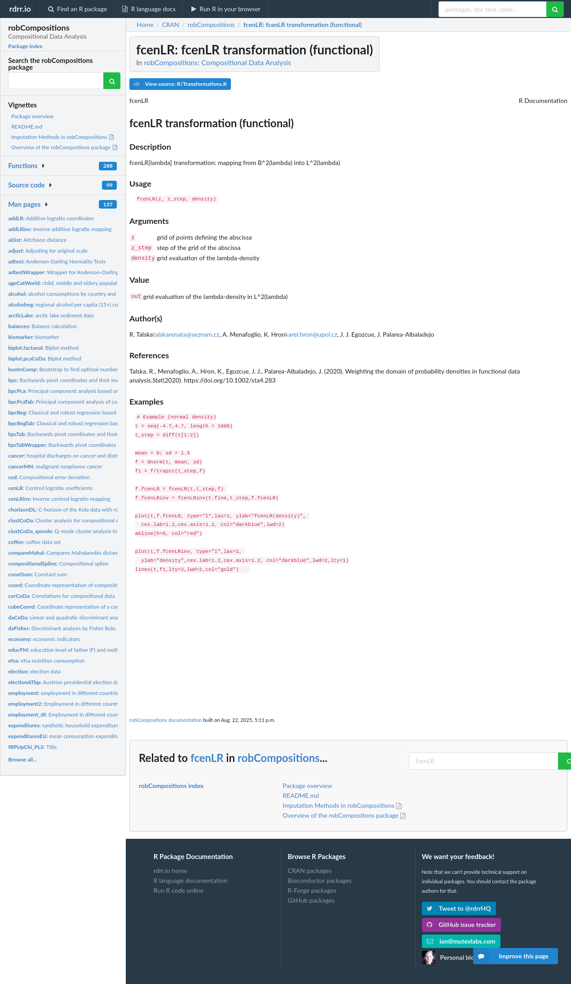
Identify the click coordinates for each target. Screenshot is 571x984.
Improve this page (511, 956)
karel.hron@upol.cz (311, 330)
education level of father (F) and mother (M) (70, 649)
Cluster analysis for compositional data (67, 520)
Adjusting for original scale (48, 250)
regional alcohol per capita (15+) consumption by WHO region (94, 304)
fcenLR (207, 754)
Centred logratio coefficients (50, 488)
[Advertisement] (348, 640)
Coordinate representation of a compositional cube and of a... (94, 606)
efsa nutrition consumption (46, 660)
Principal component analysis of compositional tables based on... (97, 401)
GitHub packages (311, 896)
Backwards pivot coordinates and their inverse (68, 380)
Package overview (32, 116)
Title (32, 747)
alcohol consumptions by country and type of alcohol (80, 293)
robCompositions (279, 754)
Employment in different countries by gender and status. (94, 714)
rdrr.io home (170, 867)
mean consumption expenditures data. (73, 736)
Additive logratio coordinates (51, 218)
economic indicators (44, 639)
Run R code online (179, 886)
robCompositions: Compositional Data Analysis (217, 62)
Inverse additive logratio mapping (59, 229)
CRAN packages (310, 867)
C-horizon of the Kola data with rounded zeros (77, 509)
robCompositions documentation (165, 716)
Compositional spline (58, 563)
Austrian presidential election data (66, 682)
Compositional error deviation (48, 477)
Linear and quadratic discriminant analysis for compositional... (91, 617)
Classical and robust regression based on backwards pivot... (87, 412)
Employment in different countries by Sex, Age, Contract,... (94, 703)
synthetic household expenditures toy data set (79, 725)
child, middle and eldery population (66, 283)
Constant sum (37, 574)
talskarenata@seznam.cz (186, 330)
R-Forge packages (312, 886)
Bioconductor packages (319, 877)
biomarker (33, 337)
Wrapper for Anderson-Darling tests (70, 272)
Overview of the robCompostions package (64, 147)
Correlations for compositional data (61, 595)
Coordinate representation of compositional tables (75, 585)
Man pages (24, 204)
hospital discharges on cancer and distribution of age (79, 455)
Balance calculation (42, 326)
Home (145, 25)
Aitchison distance (37, 239)
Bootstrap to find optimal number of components (81, 369)
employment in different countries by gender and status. (90, 693)
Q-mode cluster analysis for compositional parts (87, 531)
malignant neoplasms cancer (55, 466)
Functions (22, 165)
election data (34, 671)
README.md (26, 126)
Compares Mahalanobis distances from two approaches (92, 552)
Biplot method (43, 347)
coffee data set (34, 542)
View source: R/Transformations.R (180, 83)
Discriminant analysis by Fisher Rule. (62, 628)
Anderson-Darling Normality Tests (57, 261)
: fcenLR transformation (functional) (302, 25)
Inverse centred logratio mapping (59, 498)
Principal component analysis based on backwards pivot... (85, 390)
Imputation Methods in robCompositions (63, 137)
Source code (26, 185)
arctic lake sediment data (51, 315)
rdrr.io (20, 8)
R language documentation (190, 877)
